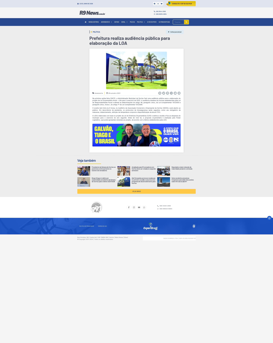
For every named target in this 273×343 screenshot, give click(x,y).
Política (141, 22)
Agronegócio (106, 22)
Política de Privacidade (86, 226)
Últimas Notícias (164, 22)
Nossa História (94, 22)
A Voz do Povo (151, 22)
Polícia (132, 22)
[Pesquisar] (186, 22)
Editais (116, 22)
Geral (124, 22)
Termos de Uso (102, 226)
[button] (159, 93)
